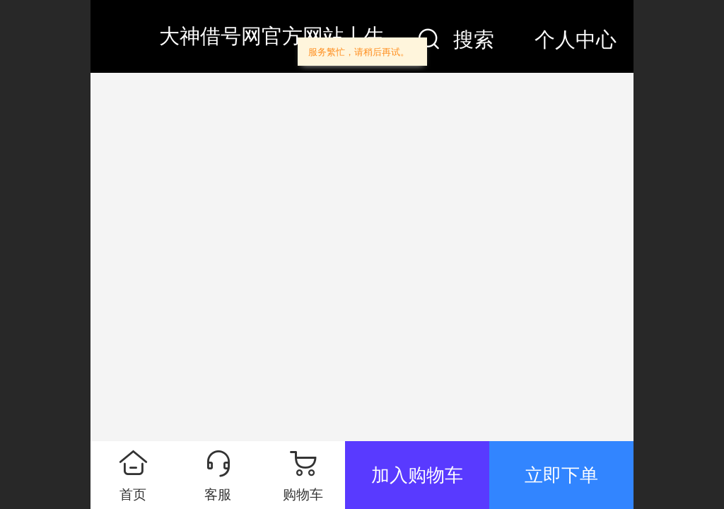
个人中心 (576, 39)
